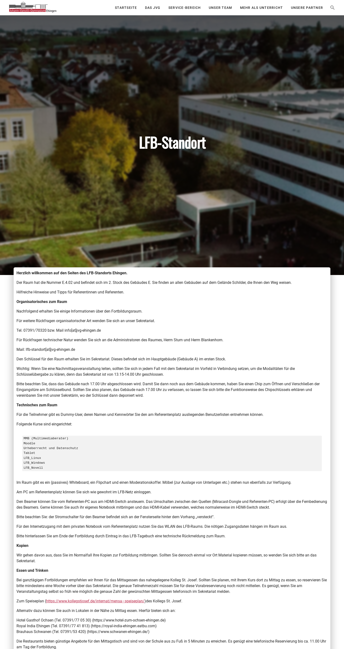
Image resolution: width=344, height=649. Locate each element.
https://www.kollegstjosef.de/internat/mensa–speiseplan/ (95, 601)
